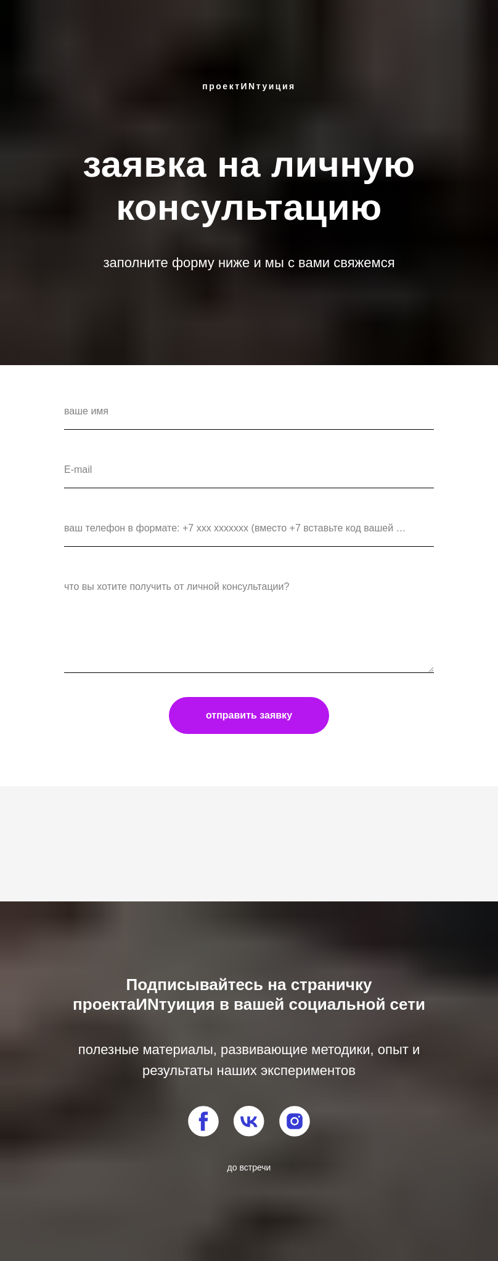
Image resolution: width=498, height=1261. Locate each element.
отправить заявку (249, 715)
